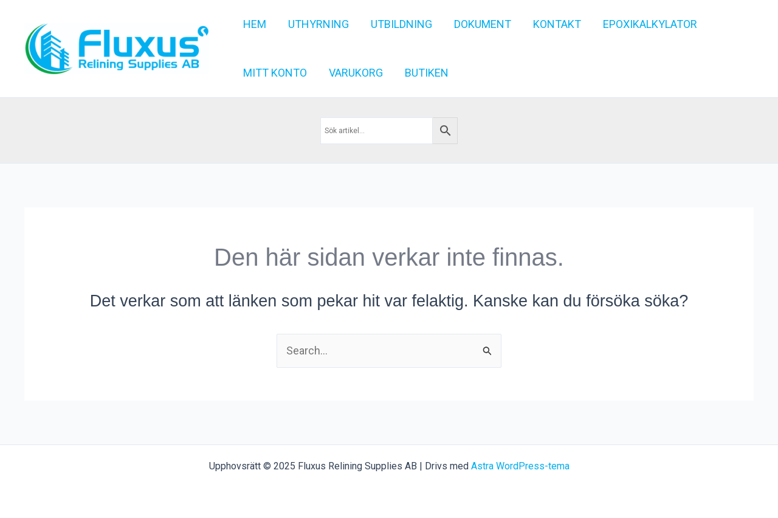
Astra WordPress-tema (520, 466)
